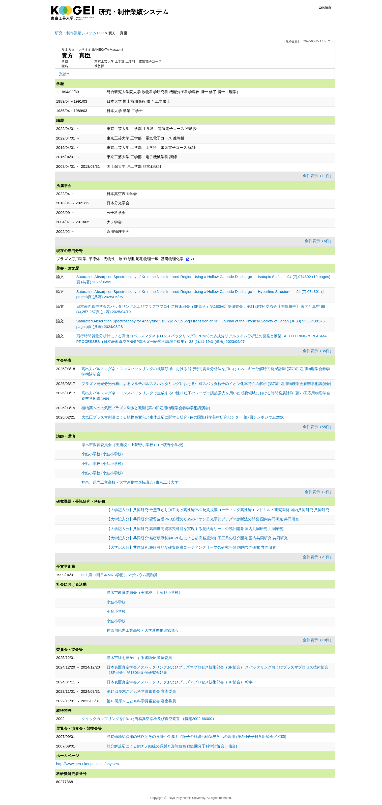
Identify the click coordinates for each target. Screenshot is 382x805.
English (324, 7)
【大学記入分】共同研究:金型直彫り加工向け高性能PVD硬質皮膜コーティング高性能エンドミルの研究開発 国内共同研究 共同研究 (218, 510)
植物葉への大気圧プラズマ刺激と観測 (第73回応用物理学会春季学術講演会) (145, 408)
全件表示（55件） (318, 427)
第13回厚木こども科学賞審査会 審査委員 (141, 701)
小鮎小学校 (116, 602)
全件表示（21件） (318, 557)
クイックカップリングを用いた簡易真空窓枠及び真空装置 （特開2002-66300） (148, 718)
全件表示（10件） (318, 640)
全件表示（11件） (318, 176)
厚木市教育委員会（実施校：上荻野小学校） (144, 592)
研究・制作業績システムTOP (79, 33)
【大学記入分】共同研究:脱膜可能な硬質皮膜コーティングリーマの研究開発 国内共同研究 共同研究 (191, 547)
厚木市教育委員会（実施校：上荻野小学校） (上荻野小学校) (132, 444)
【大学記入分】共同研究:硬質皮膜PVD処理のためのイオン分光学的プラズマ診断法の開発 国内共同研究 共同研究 (203, 519)
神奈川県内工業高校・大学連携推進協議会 (143, 630)
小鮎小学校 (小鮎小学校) (102, 454)
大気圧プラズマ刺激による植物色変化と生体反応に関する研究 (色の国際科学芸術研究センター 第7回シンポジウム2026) (183, 417)
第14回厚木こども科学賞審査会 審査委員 (141, 691)
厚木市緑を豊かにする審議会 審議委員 (139, 657)
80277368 (64, 782)
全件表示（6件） (319, 241)
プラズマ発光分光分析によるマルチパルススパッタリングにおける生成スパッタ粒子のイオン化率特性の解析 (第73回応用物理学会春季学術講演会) (206, 383)
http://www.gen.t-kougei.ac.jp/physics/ (87, 764)
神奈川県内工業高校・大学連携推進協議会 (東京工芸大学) (130, 482)
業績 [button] (63, 74)
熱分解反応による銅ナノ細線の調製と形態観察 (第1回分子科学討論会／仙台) (172, 746)
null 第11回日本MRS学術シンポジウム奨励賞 (119, 575)
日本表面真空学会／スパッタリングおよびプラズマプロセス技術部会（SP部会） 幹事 (180, 682)
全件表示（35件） (318, 351)
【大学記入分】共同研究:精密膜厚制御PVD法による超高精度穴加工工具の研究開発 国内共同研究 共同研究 (197, 538)
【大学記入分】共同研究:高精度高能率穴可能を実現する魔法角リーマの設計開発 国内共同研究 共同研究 (195, 528)
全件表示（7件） (319, 492)
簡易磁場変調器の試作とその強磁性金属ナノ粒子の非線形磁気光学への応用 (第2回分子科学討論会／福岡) (196, 736)
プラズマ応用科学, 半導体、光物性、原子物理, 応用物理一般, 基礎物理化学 (120, 259)
